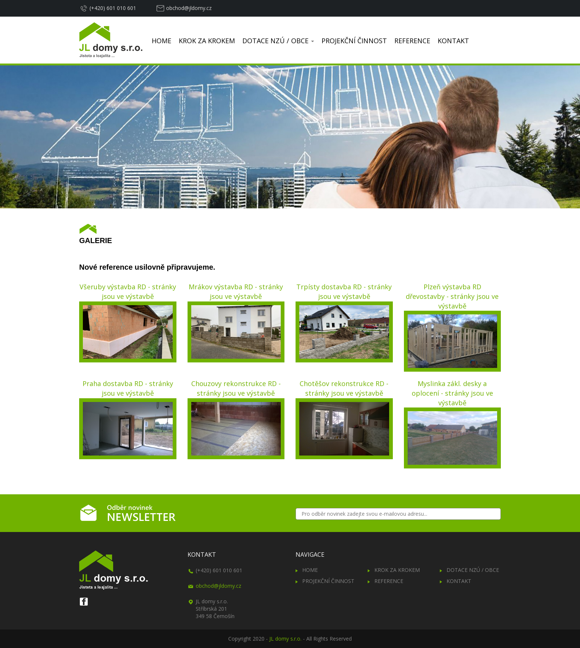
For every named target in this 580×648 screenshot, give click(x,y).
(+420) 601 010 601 (113, 7)
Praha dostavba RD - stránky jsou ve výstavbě (127, 388)
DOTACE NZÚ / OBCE (278, 40)
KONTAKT (453, 40)
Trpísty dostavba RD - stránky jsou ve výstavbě (344, 291)
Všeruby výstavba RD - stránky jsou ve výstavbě (128, 291)
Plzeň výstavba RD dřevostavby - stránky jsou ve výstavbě (452, 296)
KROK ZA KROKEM (207, 40)
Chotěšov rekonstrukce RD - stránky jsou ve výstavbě (344, 388)
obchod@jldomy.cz (189, 7)
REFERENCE (412, 40)
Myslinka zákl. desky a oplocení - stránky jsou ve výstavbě (452, 393)
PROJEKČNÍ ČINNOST (354, 40)
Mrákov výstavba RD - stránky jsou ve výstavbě (236, 291)
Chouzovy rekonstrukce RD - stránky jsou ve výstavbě (236, 388)
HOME (161, 40)
